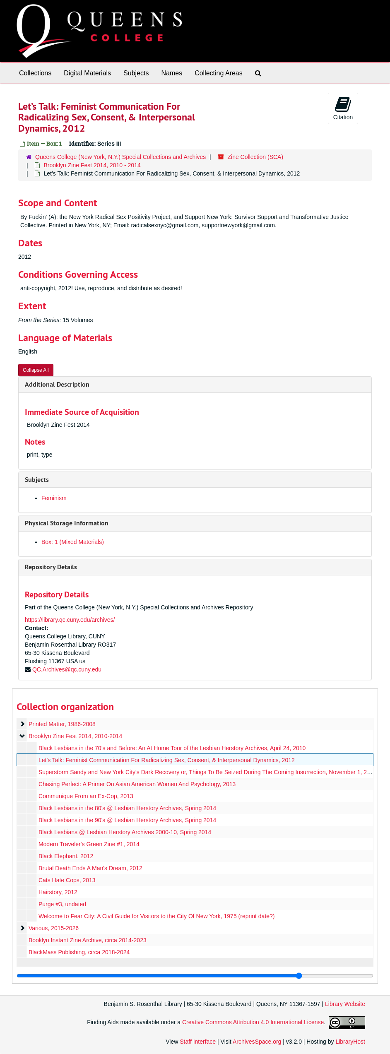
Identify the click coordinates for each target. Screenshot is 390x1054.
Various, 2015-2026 (54, 928)
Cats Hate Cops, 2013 (67, 880)
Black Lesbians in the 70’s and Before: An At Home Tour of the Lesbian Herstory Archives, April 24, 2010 (172, 748)
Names (171, 73)
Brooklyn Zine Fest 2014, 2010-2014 (75, 736)
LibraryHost (350, 1041)
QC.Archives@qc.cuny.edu (66, 669)
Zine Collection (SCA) (256, 157)
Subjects (136, 73)
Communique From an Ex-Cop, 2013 (86, 796)
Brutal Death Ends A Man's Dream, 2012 (90, 868)
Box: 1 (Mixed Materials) (72, 542)
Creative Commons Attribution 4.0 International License (253, 1022)
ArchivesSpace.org (257, 1041)
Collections (35, 73)
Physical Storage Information (66, 523)
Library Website (345, 1004)
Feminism (54, 498)
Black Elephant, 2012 (66, 856)
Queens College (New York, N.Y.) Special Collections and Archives (120, 157)
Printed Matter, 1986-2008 (62, 724)
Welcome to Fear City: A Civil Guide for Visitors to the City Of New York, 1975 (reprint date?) (157, 916)
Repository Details (51, 567)
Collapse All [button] (36, 370)
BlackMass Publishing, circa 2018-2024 (79, 952)
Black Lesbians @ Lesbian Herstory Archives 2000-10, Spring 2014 (125, 832)
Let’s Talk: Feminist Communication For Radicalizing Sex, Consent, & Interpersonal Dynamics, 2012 (167, 760)
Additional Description (57, 384)
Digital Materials (87, 73)
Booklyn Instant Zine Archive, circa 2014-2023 (88, 940)
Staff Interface (198, 1041)
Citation (343, 108)
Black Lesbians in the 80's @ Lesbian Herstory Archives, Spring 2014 (127, 808)
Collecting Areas (219, 73)
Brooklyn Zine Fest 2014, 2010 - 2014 (91, 165)
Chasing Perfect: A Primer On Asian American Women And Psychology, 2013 (137, 784)
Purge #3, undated (62, 904)
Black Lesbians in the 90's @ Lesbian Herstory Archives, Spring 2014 (127, 820)
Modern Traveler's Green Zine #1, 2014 (89, 844)
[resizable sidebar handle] (195, 975)
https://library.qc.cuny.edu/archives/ (70, 619)
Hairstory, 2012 (58, 892)
